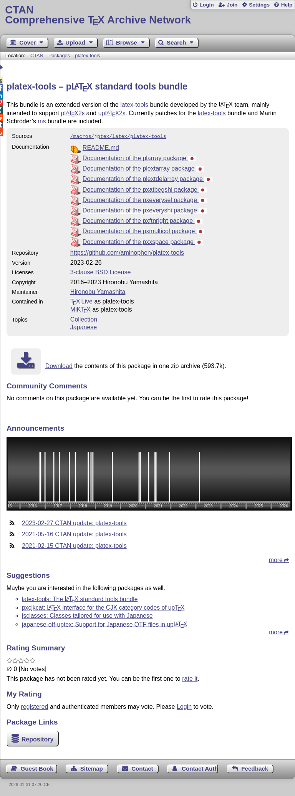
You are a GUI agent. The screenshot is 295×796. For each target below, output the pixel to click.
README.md (101, 147)
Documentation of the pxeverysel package (145, 199)
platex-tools (87, 55)
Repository (38, 738)
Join (232, 5)
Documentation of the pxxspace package (143, 241)
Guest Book (37, 767)
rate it (189, 678)
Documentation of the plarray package (139, 157)
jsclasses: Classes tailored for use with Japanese (87, 615)
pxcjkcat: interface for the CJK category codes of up (103, 607)
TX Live (81, 300)
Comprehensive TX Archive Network (147, 15)
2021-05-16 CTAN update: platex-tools (74, 533)
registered (34, 706)
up (112, 113)
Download (59, 365)
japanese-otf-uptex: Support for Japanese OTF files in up (104, 623)
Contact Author (200, 767)
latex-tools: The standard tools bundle (80, 598)
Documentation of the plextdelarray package (147, 178)
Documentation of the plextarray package (143, 167)
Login (206, 5)
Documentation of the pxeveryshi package (145, 209)
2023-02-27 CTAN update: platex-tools (74, 522)
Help (287, 5)
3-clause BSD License (100, 271)
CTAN (36, 55)
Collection (83, 318)
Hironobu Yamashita (98, 291)
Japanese (83, 326)
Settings (259, 5)
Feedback (254, 767)
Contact (142, 767)
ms (42, 121)
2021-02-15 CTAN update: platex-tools (74, 545)
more (276, 559)
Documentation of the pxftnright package (142, 220)
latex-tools (134, 104)
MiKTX (80, 308)
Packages (59, 55)
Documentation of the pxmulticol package (143, 230)
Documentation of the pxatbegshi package (145, 189)
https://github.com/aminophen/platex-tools (127, 252)
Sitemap (91, 767)
